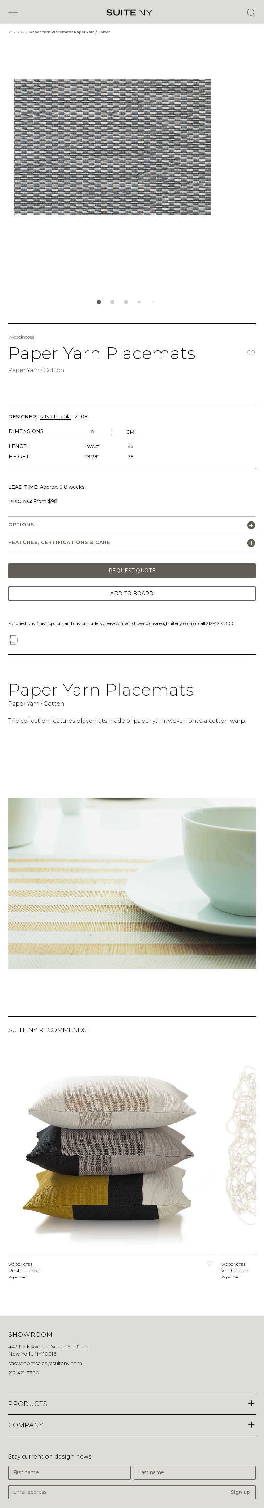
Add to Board (132, 593)
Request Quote (132, 570)
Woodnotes (21, 337)
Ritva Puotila (55, 417)
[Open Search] (251, 12)
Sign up (240, 1492)
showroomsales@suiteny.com (162, 623)
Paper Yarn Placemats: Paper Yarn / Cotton (70, 32)
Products (16, 32)
